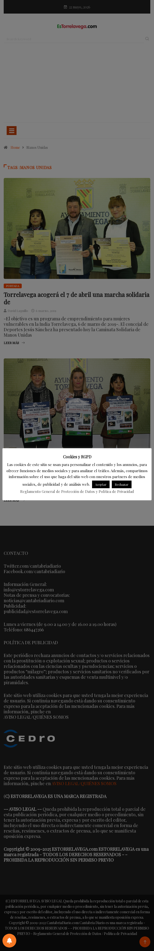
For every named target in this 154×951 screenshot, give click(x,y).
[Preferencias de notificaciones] (9, 941)
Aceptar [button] (101, 484)
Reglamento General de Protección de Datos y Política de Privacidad (77, 491)
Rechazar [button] (122, 484)
